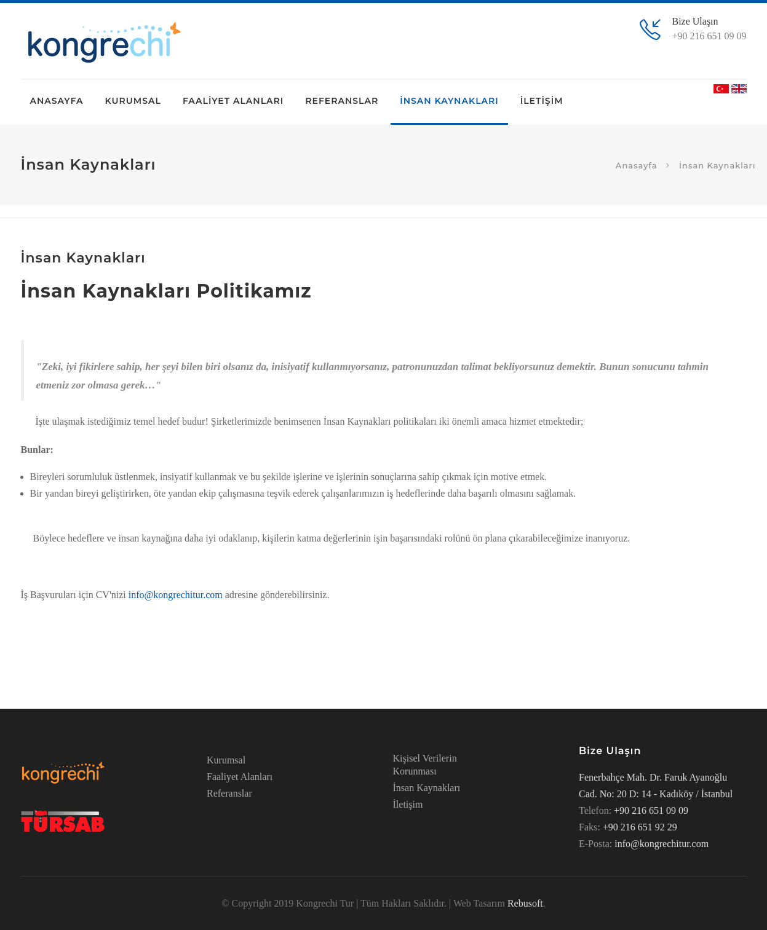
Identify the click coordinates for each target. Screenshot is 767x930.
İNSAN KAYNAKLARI (449, 100)
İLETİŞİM (541, 100)
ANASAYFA (57, 100)
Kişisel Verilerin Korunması (425, 764)
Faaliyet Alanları (239, 776)
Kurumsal (226, 760)
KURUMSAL (133, 100)
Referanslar (229, 793)
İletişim (408, 804)
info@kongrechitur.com (176, 594)
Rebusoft (525, 903)
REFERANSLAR (341, 100)
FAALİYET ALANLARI (233, 100)
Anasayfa (637, 165)
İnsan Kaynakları (427, 787)
